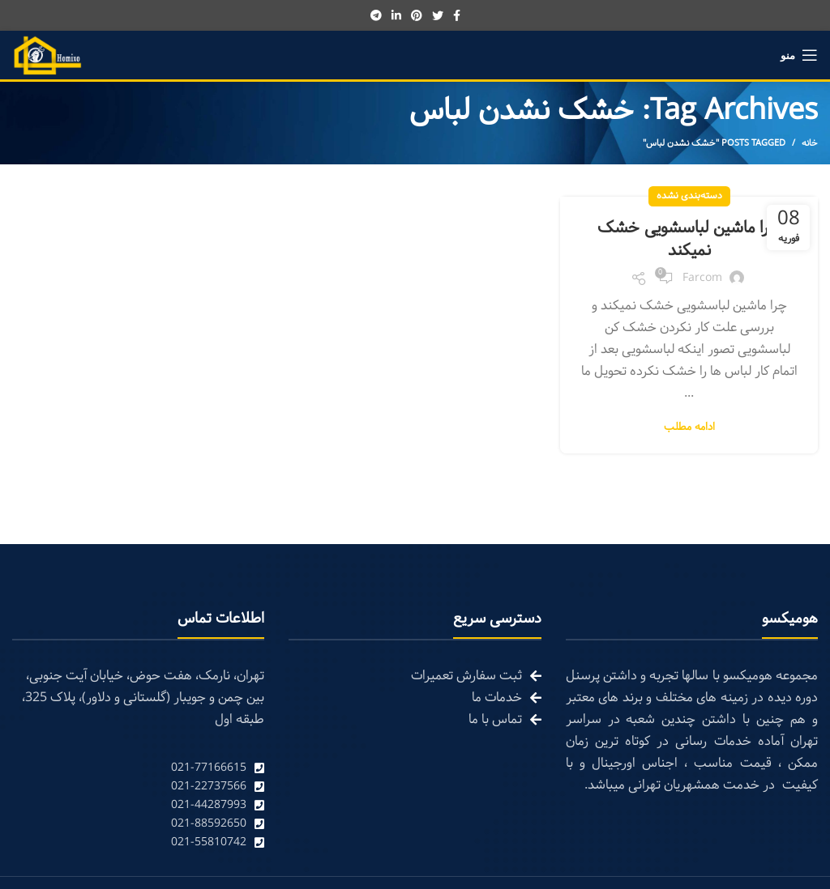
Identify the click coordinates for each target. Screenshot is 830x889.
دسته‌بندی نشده (689, 196)
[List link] (138, 768)
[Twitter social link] (437, 15)
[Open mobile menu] (799, 55)
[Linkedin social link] (396, 15)
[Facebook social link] (456, 15)
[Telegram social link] (376, 15)
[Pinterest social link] (416, 15)
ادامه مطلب (689, 428)
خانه (810, 143)
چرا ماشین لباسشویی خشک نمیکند (689, 240)
